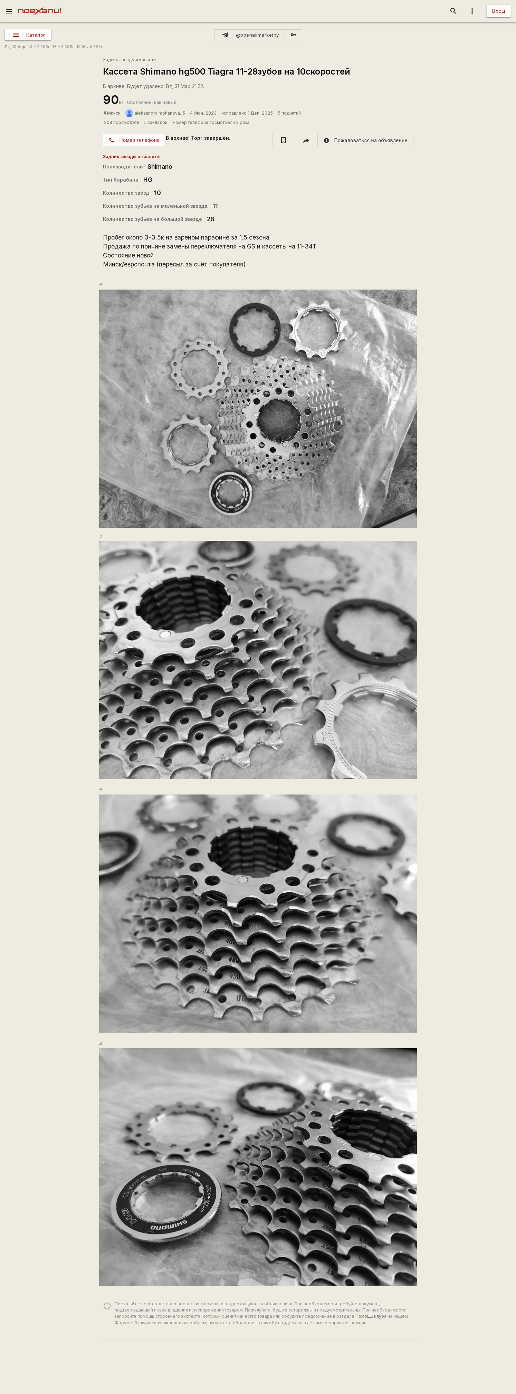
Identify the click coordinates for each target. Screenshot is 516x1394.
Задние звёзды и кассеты (129, 59)
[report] (365, 140)
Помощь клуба (370, 1316)
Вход (498, 11)
